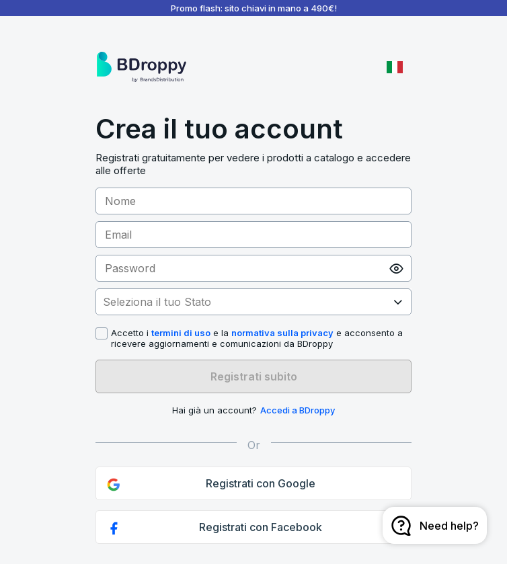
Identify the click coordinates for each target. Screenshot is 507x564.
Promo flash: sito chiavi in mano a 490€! (254, 8)
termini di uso (180, 332)
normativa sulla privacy (282, 332)
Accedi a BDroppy (297, 410)
